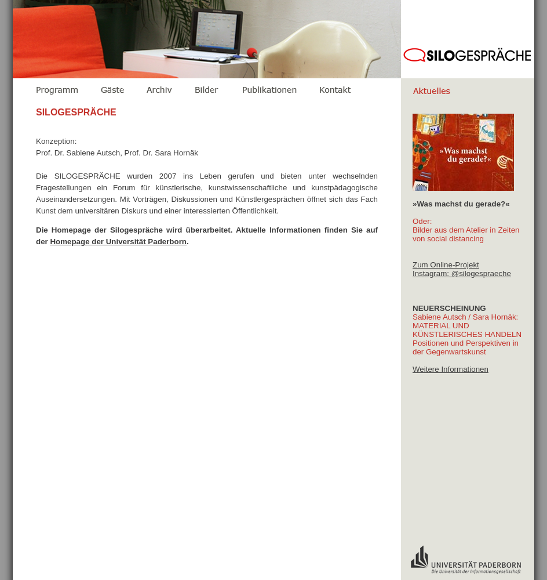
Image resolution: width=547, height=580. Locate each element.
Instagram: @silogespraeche (462, 273)
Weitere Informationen (450, 369)
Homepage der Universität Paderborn (118, 241)
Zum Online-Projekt (446, 264)
